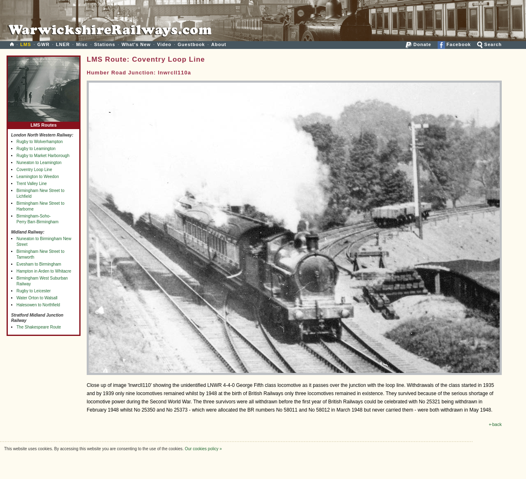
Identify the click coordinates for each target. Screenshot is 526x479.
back (495, 424)
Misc (82, 44)
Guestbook (191, 44)
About (218, 44)
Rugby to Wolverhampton (39, 141)
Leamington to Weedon (37, 176)
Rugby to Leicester (33, 291)
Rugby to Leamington (35, 148)
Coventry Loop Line (34, 169)
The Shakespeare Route (38, 327)
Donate (418, 44)
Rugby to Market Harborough (42, 155)
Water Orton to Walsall (37, 298)
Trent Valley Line (31, 183)
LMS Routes (44, 123)
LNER (63, 44)
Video (164, 44)
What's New (136, 44)
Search (489, 44)
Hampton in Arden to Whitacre (43, 271)
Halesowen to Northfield (38, 305)
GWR (43, 44)
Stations (104, 44)
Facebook (454, 44)
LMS (25, 44)
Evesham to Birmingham (38, 264)
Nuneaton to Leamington (39, 162)
